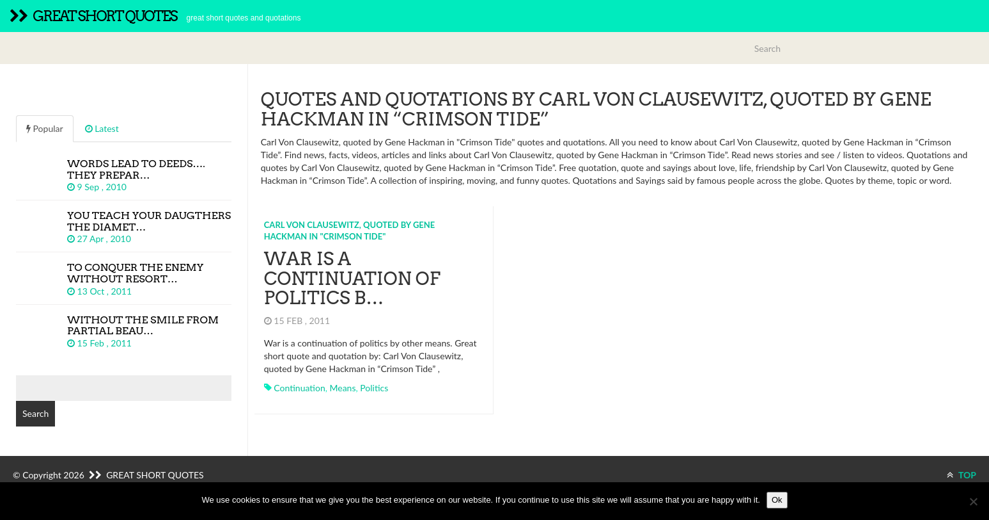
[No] (973, 501)
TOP (961, 474)
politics (374, 387)
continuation (299, 387)
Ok (777, 500)
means (342, 387)
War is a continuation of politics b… (352, 278)
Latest (102, 128)
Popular (44, 128)
